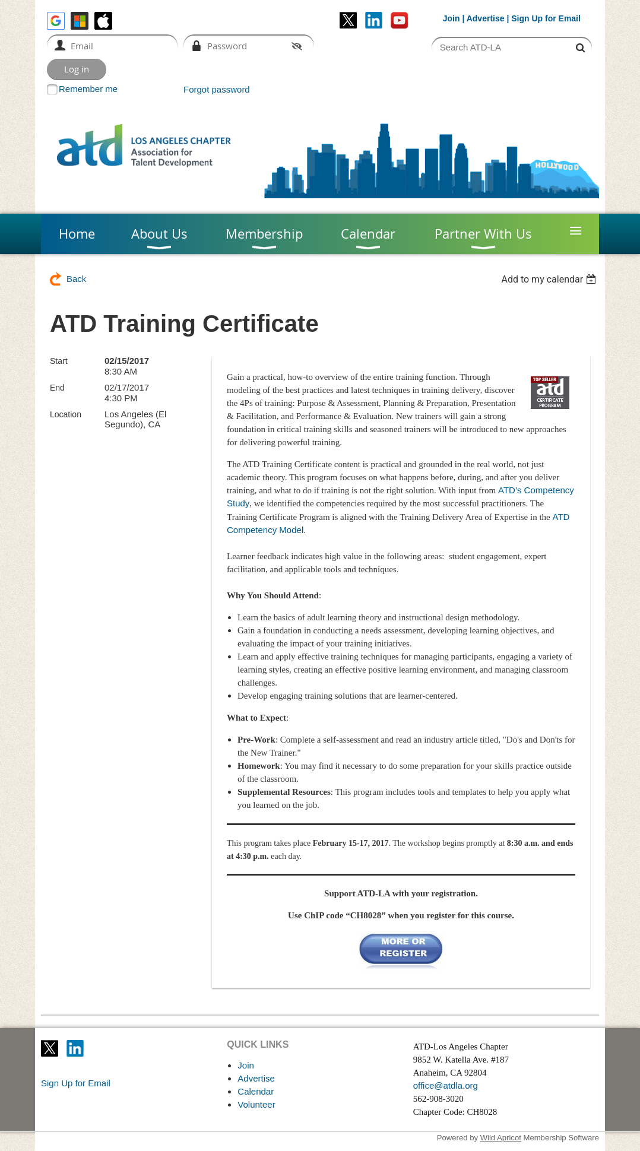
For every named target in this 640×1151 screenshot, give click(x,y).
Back (76, 279)
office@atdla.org (445, 1085)
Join (451, 18)
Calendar (255, 1091)
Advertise (486, 18)
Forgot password (216, 89)
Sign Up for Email (75, 1083)
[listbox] (550, 279)
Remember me (88, 89)
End (57, 387)
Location (65, 414)
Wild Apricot (500, 1137)
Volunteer (256, 1104)
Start (59, 361)
